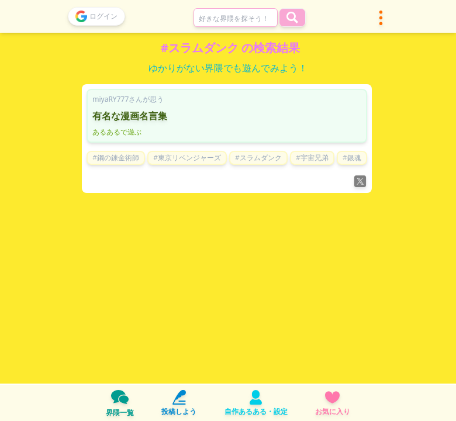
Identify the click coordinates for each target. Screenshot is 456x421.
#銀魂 (352, 158)
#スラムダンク (258, 158)
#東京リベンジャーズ (187, 158)
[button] (381, 18)
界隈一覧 (120, 402)
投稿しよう (178, 403)
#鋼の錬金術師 (115, 158)
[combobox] (236, 17)
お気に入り (332, 403)
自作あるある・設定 (256, 403)
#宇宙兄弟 (312, 158)
